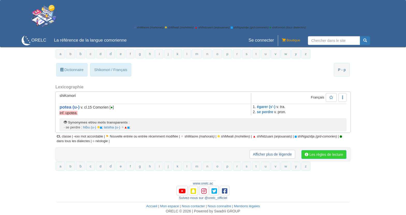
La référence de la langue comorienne (90, 40)
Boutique (289, 40)
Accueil (151, 206)
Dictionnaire (72, 70)
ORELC (38, 40)
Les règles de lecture (324, 154)
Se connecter (261, 40)
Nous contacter (193, 206)
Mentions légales (247, 206)
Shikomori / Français (110, 70)
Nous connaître (219, 206)
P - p (342, 70)
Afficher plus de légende (272, 154)
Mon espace (169, 206)
